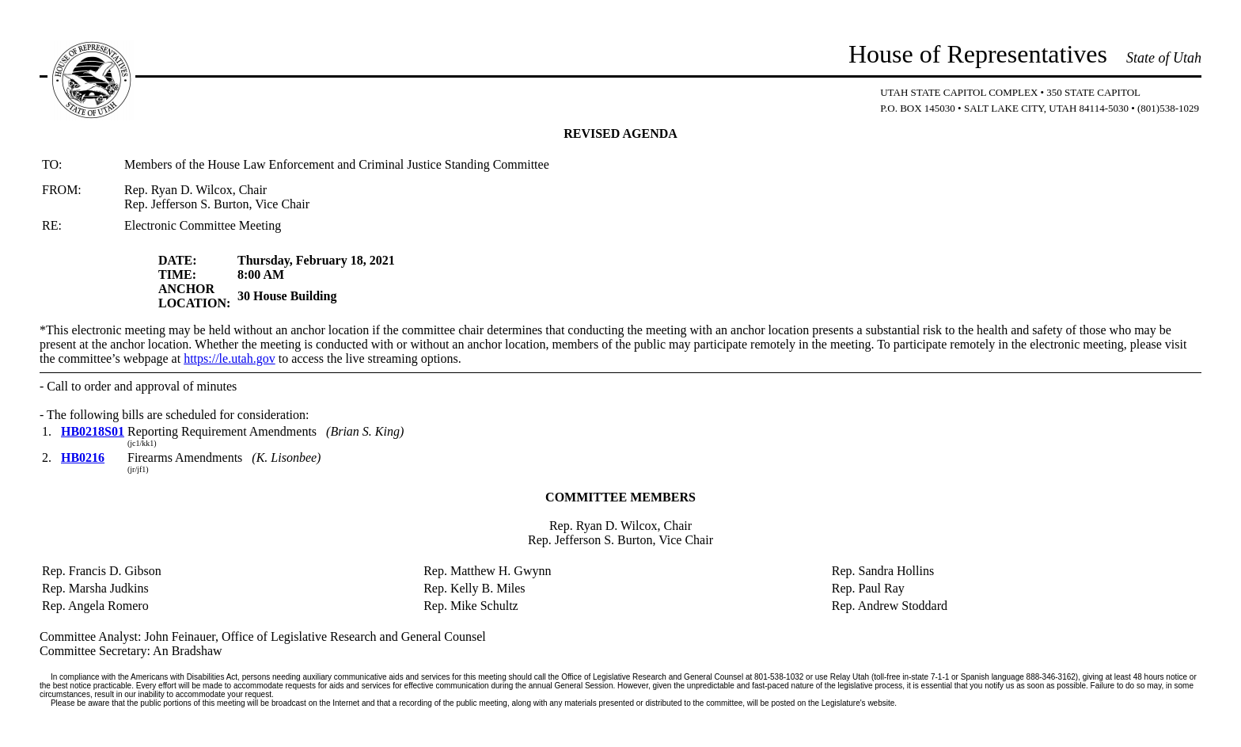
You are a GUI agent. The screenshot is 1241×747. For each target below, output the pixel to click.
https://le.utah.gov (229, 358)
